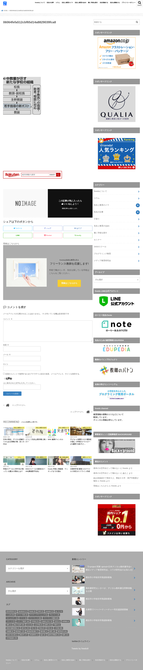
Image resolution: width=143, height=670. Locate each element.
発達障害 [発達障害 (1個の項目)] (34, 630)
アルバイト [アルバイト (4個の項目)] (54, 610)
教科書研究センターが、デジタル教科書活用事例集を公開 (102, 586)
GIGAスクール (100, 244)
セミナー (97, 237)
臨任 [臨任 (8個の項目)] (43, 630)
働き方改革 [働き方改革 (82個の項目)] (19, 620)
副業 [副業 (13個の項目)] (48, 620)
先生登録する (104, 2)
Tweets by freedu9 (80, 644)
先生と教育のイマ (67, 2)
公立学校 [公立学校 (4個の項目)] (38, 620)
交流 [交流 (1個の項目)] (57, 617)
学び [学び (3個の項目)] (34, 624)
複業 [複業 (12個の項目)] (65, 630)
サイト (5, 365)
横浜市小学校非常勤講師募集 (92, 573)
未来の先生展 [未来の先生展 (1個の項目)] (12, 630)
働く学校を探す (93, 2)
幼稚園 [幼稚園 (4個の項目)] (10, 627)
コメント (7, 319)
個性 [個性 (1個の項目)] (9, 620)
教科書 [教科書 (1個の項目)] (43, 627)
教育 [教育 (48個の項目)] (52, 627)
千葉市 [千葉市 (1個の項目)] (56, 620)
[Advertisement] (48, 51)
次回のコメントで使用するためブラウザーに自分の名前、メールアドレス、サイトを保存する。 (43, 374)
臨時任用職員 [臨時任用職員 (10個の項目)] (54, 630)
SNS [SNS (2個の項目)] (40, 607)
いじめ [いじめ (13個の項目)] (10, 610)
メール (7, 355)
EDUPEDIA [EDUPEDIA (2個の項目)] (11, 607)
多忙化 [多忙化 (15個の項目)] (25, 624)
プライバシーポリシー (128, 2)
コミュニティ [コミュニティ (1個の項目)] (12, 613)
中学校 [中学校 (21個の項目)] (35, 617)
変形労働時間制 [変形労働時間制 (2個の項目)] (13, 624)
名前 (6, 345)
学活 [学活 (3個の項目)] (49, 624)
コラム (58, 2)
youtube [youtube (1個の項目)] (49, 607)
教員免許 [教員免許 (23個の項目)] (20, 627)
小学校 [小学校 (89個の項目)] (58, 624)
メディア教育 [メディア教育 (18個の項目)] (23, 617)
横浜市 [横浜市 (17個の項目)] (24, 630)
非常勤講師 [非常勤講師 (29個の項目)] (12, 634)
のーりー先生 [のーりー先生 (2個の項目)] (22, 610)
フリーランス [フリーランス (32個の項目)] (35, 613)
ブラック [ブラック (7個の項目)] (11, 617)
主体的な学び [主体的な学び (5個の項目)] (46, 617)
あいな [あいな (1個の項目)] (58, 607)
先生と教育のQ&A (80, 2)
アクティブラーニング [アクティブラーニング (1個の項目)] (38, 610)
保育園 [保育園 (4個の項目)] (65, 617)
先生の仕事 (50, 2)
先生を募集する (115, 2)
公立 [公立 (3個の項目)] (29, 620)
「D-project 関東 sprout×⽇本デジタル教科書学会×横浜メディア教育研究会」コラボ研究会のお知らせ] (102, 564)
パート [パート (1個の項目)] (23, 613)
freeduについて (40, 2)
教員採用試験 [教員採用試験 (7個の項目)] (32, 627)
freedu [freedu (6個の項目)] (32, 607)
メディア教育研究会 (102, 257)
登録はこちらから (69, 283)
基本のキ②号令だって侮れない (106, 464)
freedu (125, 464)
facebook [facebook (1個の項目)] (23, 607)
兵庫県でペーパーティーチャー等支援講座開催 (100, 606)
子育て (97, 217)
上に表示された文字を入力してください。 (20, 384)
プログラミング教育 (102, 250)
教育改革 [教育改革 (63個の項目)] (62, 627)
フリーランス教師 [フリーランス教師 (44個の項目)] (51, 613)
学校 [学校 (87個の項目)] (42, 624)
